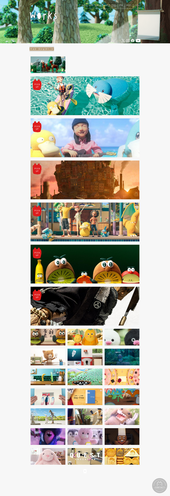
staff (106, 5)
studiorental (113, 5)
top (77, 5)
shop (121, 5)
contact (138, 5)
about (99, 5)
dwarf (129, 5)
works (91, 5)
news (84, 5)
